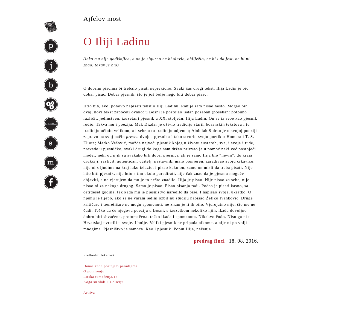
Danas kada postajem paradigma (110, 266)
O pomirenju (93, 271)
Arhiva (89, 292)
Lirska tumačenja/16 (100, 277)
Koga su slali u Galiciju (103, 282)
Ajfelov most (102, 18)
